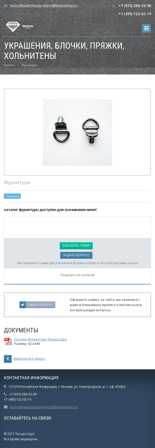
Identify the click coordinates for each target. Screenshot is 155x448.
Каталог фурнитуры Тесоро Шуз (40, 339)
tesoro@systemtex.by (26, 5)
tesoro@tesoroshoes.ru (60, 5)
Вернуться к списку (24, 359)
